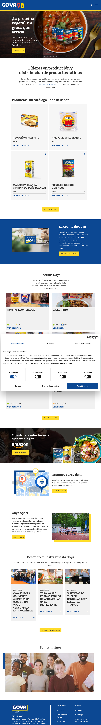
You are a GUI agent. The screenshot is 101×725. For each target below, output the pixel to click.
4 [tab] (53, 56)
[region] (50, 34)
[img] (23, 576)
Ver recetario (51, 417)
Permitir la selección (50, 386)
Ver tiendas (60, 490)
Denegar (18, 386)
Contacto (79, 709)
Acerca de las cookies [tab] (83, 344)
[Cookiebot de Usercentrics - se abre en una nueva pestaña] (88, 337)
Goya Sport (61, 721)
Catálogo (79, 714)
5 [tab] (56, 56)
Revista (78, 705)
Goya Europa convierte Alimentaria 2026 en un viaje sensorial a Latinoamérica (23, 601)
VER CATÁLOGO (50, 209)
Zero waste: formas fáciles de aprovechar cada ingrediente (48, 600)
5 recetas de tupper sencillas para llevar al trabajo (77, 599)
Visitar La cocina (69, 254)
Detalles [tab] (50, 344)
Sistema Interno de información (82, 719)
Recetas (60, 709)
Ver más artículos (51, 629)
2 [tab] (47, 56)
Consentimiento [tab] (17, 344)
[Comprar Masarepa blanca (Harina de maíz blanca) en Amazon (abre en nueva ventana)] (46, 154)
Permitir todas (82, 386)
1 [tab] (44, 56)
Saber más (18, 50)
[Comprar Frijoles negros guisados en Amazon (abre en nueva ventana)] (84, 154)
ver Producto (21, 145)
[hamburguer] (96, 5)
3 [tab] (50, 56)
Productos (61, 705)
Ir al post (19, 616)
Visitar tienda (21, 452)
